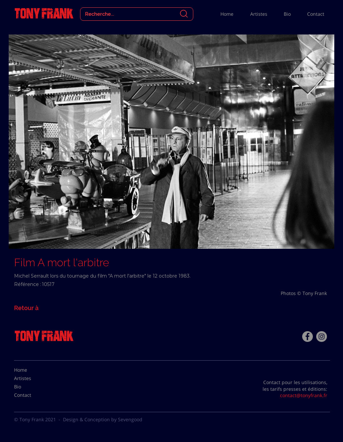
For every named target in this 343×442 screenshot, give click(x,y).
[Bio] (31, 386)
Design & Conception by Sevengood (102, 419)
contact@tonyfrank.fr (303, 395)
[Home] (31, 370)
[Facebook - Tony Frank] (307, 336)
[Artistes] (31, 378)
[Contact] (31, 395)
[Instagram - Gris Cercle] (321, 336)
